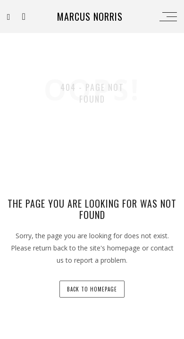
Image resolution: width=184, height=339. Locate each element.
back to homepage (92, 289)
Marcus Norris (90, 16)
